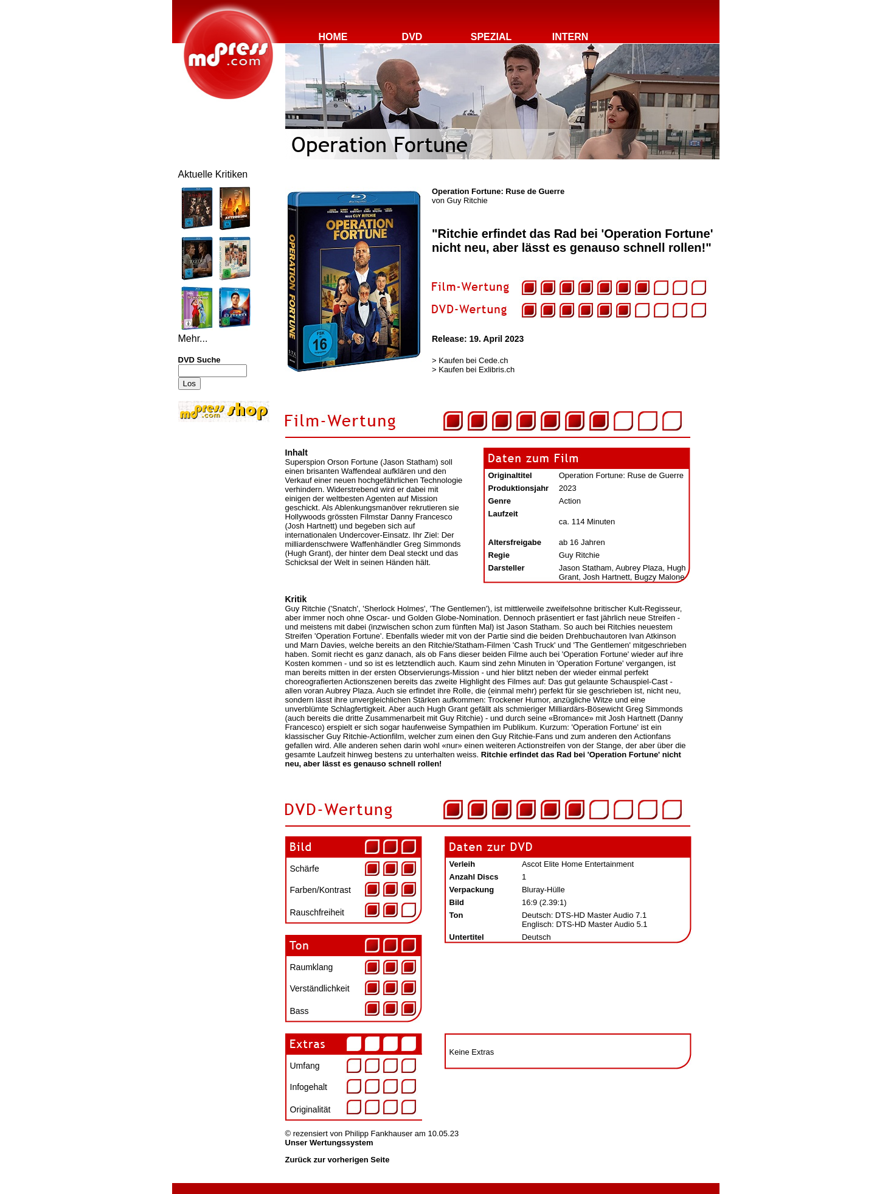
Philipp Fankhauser (378, 1133)
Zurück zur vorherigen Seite (337, 1159)
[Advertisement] (214, 506)
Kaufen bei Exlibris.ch (477, 369)
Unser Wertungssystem (329, 1142)
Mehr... (193, 338)
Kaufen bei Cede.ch (473, 360)
